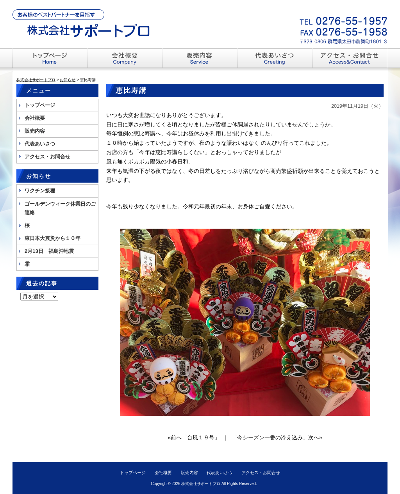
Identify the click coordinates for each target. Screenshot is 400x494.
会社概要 (35, 118)
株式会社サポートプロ (200, 484)
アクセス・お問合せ (47, 157)
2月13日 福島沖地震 (49, 251)
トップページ (40, 105)
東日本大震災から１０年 (52, 238)
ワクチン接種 (40, 191)
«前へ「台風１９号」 (194, 437)
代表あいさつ (40, 144)
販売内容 (35, 131)
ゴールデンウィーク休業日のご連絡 (60, 208)
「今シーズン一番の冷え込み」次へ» (277, 437)
